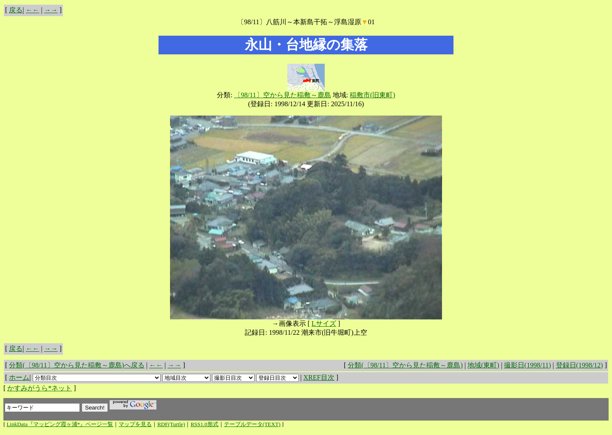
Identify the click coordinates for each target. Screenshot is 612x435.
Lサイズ (324, 323)
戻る (16, 10)
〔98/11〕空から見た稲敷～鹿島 (282, 95)
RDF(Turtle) (171, 424)
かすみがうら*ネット (39, 388)
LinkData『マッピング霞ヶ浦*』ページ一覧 (60, 424)
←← (33, 10)
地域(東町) (483, 365)
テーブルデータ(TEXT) (252, 424)
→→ (51, 10)
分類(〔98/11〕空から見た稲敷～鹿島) (405, 365)
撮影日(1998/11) (527, 365)
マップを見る (135, 424)
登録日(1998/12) (579, 365)
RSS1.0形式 (204, 424)
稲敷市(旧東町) (372, 95)
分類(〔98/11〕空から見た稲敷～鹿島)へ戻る (76, 365)
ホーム (19, 377)
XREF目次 (318, 377)
